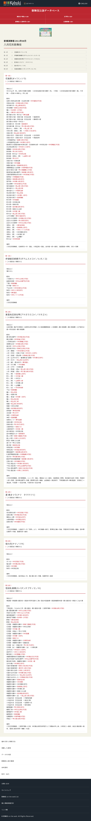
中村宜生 (21, 517)
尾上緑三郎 (20, 133)
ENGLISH (84, 3)
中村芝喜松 (20, 184)
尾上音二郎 (28, 128)
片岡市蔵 (27, 168)
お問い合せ (5, 784)
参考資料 (5, 767)
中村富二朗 (16, 211)
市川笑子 (18, 151)
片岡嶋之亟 (28, 355)
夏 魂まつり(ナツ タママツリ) (23, 62)
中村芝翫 (22, 512)
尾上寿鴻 (21, 105)
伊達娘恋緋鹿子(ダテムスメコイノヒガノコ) (27, 55)
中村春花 (38, 358)
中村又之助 (25, 223)
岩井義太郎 (18, 207)
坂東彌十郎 (27, 172)
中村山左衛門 (23, 281)
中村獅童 (54, 144)
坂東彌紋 (14, 283)
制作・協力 (5, 774)
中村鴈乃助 (25, 673)
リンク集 (5, 810)
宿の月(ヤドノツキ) (20, 65)
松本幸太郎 (19, 149)
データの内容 (6, 754)
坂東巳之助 (23, 348)
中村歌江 (25, 142)
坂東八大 (16, 286)
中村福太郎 (20, 450)
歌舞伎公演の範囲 (8, 761)
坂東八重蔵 (20, 436)
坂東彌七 (22, 227)
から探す (23, 16)
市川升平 (16, 158)
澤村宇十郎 (17, 112)
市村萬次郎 (19, 457)
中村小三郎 (17, 290)
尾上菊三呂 (23, 360)
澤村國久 (14, 293)
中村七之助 (22, 279)
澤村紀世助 (21, 225)
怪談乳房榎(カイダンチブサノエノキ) (25, 69)
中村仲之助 (22, 154)
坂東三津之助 (26, 468)
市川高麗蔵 (25, 170)
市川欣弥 (24, 220)
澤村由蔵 (26, 115)
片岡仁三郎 (23, 470)
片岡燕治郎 (19, 191)
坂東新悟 (22, 165)
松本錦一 (16, 110)
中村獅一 (22, 195)
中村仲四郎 (16, 239)
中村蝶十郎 (18, 181)
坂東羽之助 (16, 445)
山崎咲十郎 (27, 156)
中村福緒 (17, 163)
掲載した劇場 (6, 748)
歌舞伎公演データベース (45, 10)
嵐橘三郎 (22, 140)
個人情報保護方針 (8, 803)
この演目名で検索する (14, 81)
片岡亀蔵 (18, 177)
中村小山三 (23, 613)
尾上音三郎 (19, 214)
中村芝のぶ (24, 147)
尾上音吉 (20, 193)
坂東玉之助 (20, 108)
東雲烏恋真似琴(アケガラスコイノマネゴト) (27, 59)
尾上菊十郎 (22, 186)
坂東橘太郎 (18, 179)
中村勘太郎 (22, 103)
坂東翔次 (25, 124)
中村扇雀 (28, 174)
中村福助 (36, 101)
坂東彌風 (20, 197)
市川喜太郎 (28, 126)
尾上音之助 (19, 188)
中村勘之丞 (25, 218)
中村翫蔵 (16, 200)
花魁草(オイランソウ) (20, 52)
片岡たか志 (30, 131)
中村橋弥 (17, 447)
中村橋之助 (23, 337)
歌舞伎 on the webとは (10, 797)
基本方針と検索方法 (9, 741)
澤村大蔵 (21, 216)
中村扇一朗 (19, 429)
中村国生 (21, 519)
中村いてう (23, 230)
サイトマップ (6, 790)
